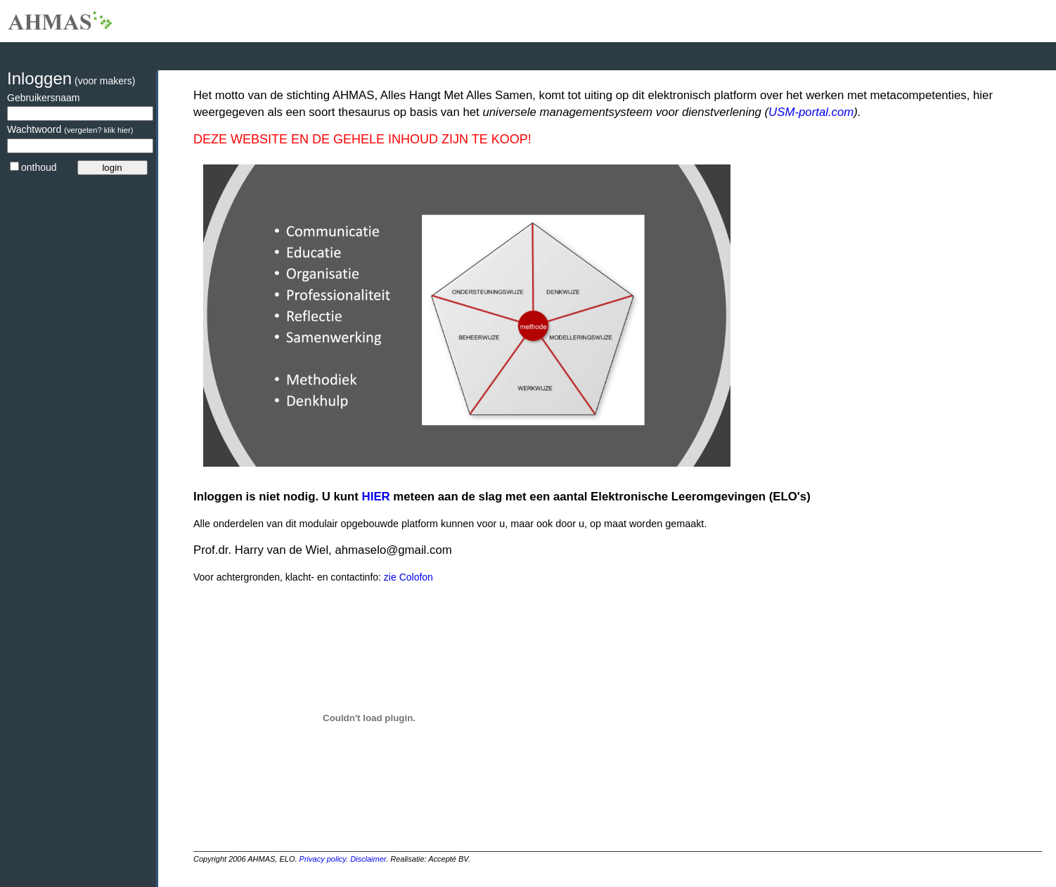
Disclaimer (368, 859)
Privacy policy (323, 859)
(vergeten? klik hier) (98, 130)
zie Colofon (407, 577)
